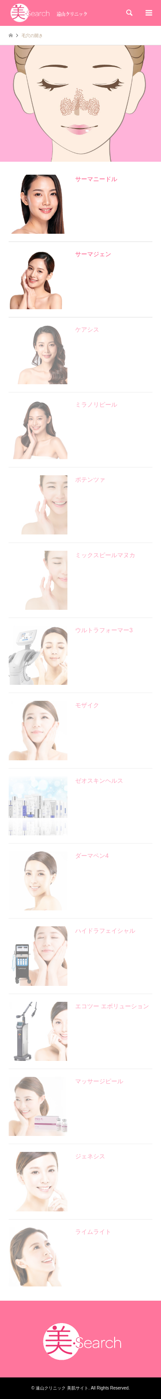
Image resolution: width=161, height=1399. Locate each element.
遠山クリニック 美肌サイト (62, 1388)
